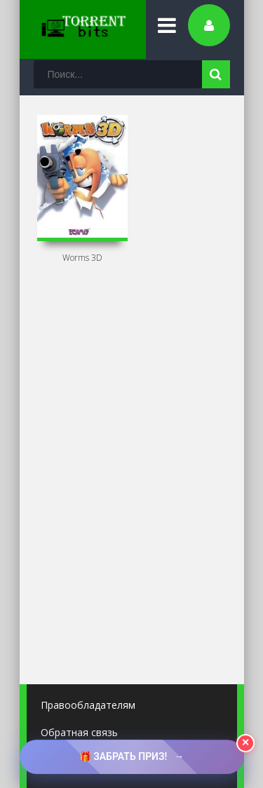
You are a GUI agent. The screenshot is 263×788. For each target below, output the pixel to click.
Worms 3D (82, 258)
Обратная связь (79, 732)
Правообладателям (88, 705)
